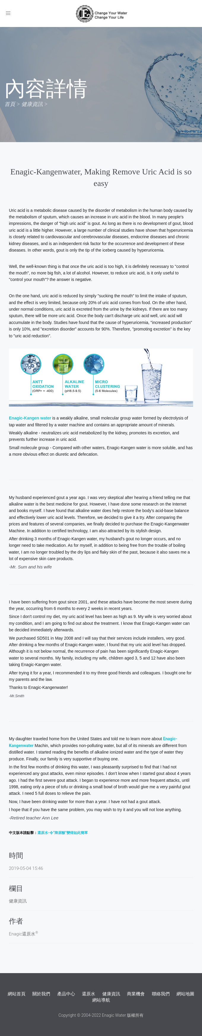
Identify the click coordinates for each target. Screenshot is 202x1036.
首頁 (9, 104)
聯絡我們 (161, 994)
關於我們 (41, 994)
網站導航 (101, 1000)
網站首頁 (17, 994)
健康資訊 (32, 104)
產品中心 (66, 994)
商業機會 (136, 994)
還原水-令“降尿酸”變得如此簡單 (62, 833)
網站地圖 (185, 994)
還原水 (88, 994)
